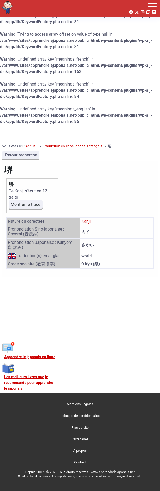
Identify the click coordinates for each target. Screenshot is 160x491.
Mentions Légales (80, 404)
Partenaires (80, 439)
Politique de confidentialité (80, 416)
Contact (80, 462)
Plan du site (80, 427)
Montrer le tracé (25, 204)
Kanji (86, 221)
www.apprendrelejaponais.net (113, 472)
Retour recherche (20, 155)
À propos (80, 451)
